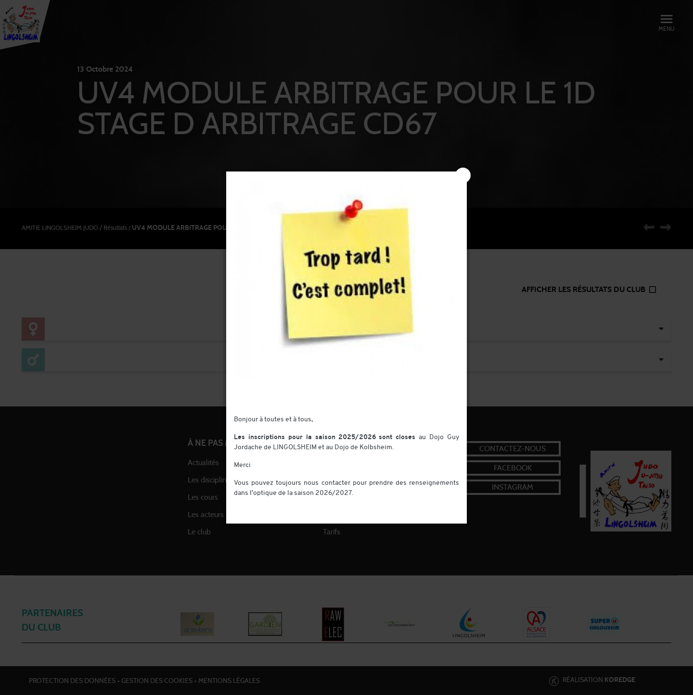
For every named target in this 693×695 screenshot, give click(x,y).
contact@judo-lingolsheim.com (281, 503)
